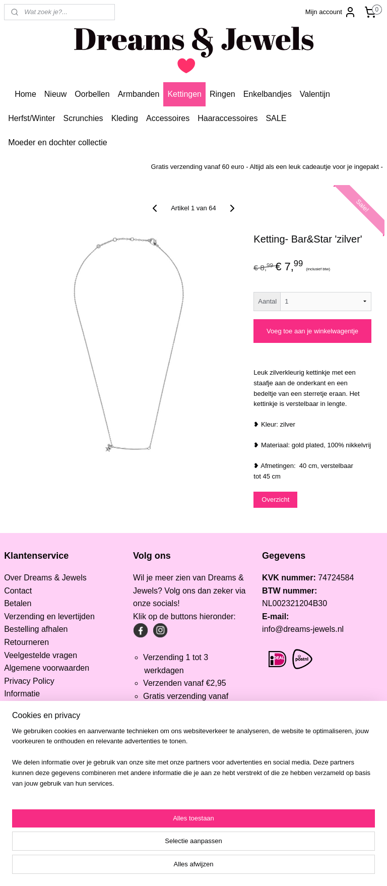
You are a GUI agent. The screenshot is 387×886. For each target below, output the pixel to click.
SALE (276, 118)
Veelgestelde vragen (40, 655)
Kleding (124, 118)
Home (25, 94)
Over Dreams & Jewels (45, 577)
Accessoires (167, 118)
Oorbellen (92, 94)
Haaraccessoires (227, 118)
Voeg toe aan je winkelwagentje (312, 331)
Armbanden (139, 94)
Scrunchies (83, 118)
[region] (127, 838)
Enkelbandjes (267, 94)
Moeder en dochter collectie (57, 142)
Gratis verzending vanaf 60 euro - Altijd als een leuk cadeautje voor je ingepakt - (267, 166)
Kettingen (184, 94)
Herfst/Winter (31, 118)
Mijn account (330, 12)
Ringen (222, 94)
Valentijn (315, 94)
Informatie (22, 693)
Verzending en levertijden (49, 616)
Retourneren (26, 642)
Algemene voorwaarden (46, 668)
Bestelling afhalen (36, 629)
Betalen (17, 603)
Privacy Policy (29, 681)
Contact (18, 590)
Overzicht (275, 499)
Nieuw (55, 94)
